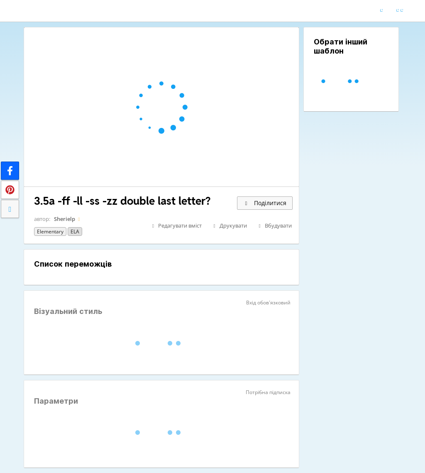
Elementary (50, 231)
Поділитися (264, 203)
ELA (75, 231)
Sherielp (64, 219)
